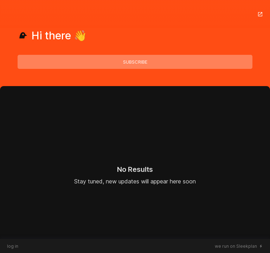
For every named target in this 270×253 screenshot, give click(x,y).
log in (12, 246)
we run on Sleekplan (236, 246)
